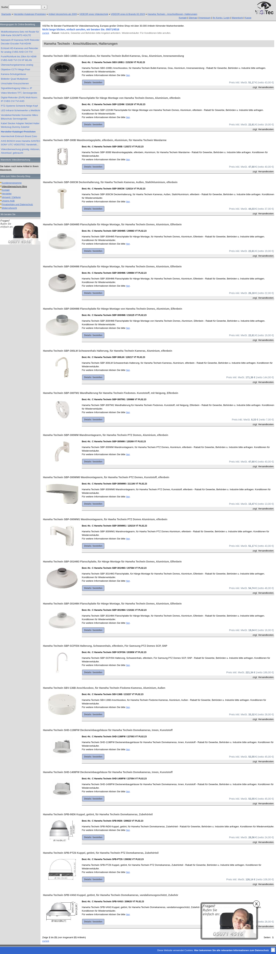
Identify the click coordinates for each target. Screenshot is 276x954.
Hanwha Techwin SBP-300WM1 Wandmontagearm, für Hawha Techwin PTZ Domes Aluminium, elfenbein (105, 519)
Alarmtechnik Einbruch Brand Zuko (19, 136)
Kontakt (183, 17)
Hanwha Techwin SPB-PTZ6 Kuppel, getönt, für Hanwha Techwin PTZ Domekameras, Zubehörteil (101, 852)
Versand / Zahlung (11, 197)
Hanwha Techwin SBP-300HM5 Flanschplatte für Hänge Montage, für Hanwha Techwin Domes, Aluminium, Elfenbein (112, 224)
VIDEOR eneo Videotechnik (93, 14)
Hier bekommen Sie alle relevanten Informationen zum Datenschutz (231, 950)
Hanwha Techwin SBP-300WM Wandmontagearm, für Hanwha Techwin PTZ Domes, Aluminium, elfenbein (105, 435)
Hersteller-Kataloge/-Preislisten (30, 14)
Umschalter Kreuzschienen (15, 83)
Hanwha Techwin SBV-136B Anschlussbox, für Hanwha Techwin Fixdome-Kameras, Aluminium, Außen (104, 687)
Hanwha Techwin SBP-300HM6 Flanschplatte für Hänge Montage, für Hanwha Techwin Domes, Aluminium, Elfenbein (112, 266)
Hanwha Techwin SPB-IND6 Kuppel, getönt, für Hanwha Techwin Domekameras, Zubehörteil (98, 814)
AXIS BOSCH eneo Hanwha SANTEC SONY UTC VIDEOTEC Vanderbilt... (20, 143)
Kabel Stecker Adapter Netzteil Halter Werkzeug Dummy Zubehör (20, 125)
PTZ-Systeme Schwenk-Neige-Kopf (19, 105)
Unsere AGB (8, 200)
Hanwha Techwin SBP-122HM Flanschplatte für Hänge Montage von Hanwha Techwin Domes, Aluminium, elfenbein (111, 97)
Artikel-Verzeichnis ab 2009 (62, 14)
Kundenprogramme (12, 182)
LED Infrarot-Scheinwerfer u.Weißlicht (20, 110)
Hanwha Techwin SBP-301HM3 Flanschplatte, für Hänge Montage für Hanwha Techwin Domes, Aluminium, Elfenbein (112, 561)
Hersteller (7, 193)
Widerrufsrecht (9, 208)
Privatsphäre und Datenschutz (17, 204)
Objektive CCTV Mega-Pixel (15, 69)
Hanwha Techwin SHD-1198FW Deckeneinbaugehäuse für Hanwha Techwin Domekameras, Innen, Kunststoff (108, 730)
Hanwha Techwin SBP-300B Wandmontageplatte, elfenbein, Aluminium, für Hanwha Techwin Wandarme (104, 140)
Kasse (248, 17)
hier (128, 75)
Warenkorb (237, 17)
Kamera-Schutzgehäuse (13, 74)
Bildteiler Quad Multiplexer (14, 78)
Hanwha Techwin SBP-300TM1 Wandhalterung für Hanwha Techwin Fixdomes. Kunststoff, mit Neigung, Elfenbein (110, 393)
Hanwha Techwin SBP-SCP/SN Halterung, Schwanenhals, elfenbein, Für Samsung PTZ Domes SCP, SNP (105, 645)
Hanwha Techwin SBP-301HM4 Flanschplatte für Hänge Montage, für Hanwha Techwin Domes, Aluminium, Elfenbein (112, 603)
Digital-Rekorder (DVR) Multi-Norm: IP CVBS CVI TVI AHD (19, 99)
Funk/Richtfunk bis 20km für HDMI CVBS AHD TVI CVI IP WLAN (19, 58)
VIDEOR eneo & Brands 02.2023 (128, 14)
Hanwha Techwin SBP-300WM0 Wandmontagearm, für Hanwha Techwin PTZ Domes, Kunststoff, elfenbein (106, 477)
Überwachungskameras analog (17, 64)
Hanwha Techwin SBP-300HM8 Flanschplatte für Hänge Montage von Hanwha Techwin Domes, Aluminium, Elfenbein (112, 308)
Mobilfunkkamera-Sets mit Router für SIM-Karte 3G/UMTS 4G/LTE (20, 33)
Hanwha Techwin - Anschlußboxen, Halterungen (172, 14)
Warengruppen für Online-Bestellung (17, 24)
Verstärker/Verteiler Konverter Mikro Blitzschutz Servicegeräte (19, 117)
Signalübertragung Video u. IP (16, 88)
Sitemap (193, 17)
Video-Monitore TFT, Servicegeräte (19, 92)
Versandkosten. (266, 87)
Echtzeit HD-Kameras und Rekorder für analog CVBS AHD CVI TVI (19, 50)
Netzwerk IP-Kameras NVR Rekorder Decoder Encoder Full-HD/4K (20, 42)
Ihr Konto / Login (221, 17)
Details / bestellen (93, 82)
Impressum (205, 17)
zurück (45, 33)
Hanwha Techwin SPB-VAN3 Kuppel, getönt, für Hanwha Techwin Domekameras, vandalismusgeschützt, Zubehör (110, 895)
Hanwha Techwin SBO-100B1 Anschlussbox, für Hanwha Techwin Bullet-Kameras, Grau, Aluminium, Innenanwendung (113, 55)
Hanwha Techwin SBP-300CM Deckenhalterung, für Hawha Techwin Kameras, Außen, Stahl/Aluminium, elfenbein (110, 182)
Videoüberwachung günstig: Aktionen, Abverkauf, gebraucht (20, 151)
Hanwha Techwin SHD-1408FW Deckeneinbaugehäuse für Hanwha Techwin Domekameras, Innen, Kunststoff (108, 772)
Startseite (6, 14)
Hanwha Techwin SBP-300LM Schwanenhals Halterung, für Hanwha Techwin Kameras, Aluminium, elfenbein (107, 350)
